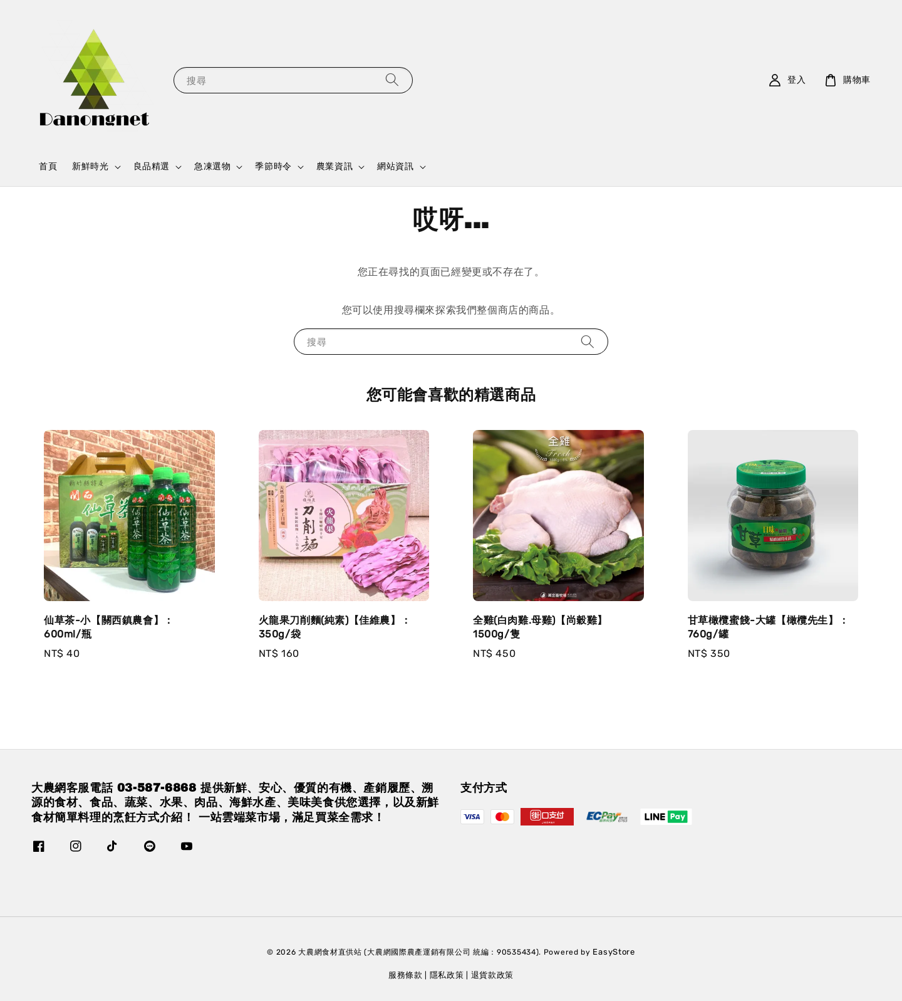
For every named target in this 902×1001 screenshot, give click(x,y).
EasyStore (614, 951)
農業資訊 (334, 166)
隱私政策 (447, 975)
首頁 (48, 166)
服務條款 (405, 975)
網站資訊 (395, 166)
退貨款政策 (492, 975)
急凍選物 (212, 166)
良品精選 (151, 166)
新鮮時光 (90, 166)
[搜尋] (392, 80)
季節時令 (273, 166)
